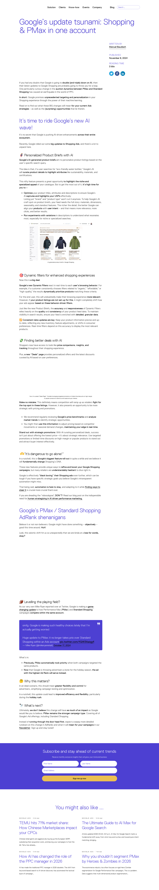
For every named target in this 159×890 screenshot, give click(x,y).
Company (97, 7)
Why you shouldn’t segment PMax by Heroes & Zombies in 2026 (110, 859)
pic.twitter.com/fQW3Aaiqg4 (77, 641)
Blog (112, 7)
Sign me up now (79, 778)
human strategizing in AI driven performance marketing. (55, 498)
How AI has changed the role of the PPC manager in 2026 (45, 859)
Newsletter (24, 728)
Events (86, 7)
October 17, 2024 (62, 645)
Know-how (74, 7)
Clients (62, 7)
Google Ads (25, 818)
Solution (51, 7)
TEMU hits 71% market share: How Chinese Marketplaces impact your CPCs (48, 827)
